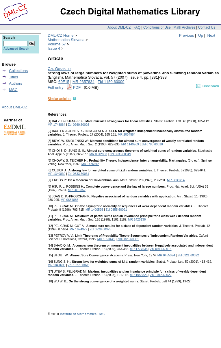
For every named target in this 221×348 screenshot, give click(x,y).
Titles (13, 77)
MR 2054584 (126, 134)
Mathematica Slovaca (66, 40)
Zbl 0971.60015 (160, 249)
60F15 (63, 81)
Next (211, 35)
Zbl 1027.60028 (78, 265)
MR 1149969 (130, 144)
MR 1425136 (137, 219)
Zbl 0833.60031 (78, 173)
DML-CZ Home (61, 35)
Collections (18, 71)
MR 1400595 (94, 209)
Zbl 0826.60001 (128, 239)
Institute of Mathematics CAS (82, 314)
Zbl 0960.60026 (78, 124)
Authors (15, 83)
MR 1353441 (106, 239)
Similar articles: (59, 99)
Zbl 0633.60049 (120, 154)
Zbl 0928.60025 (100, 229)
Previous (186, 35)
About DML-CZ (119, 27)
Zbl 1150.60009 (111, 81)
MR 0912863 (98, 154)
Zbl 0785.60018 (152, 144)
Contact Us (206, 27)
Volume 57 (57, 44)
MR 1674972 (78, 229)
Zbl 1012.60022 (160, 275)
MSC (13, 90)
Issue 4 (54, 48)
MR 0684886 (69, 199)
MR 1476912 (90, 164)
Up (200, 35)
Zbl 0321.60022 (188, 255)
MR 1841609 (56, 265)
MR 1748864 (56, 124)
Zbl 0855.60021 (116, 209)
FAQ (136, 27)
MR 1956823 (139, 275)
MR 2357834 (83, 81)
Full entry (56, 87)
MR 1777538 (139, 249)
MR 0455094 (166, 255)
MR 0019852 (77, 190)
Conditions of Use (157, 27)
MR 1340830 (56, 173)
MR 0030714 (176, 180)
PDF (77, 87)
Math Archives (184, 27)
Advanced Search (16, 48)
